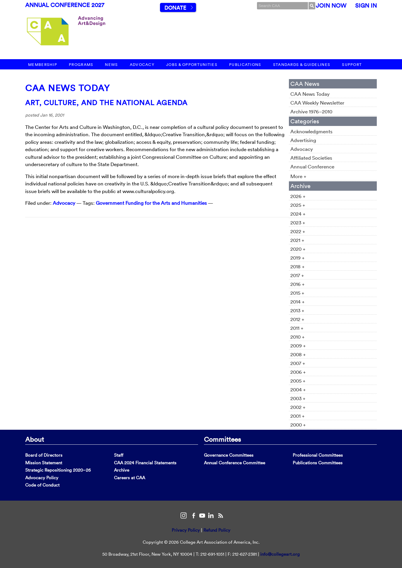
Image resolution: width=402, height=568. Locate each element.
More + (298, 176)
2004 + (298, 389)
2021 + (297, 240)
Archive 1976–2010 (311, 111)
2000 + (298, 425)
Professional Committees (318, 455)
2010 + (297, 337)
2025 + (297, 205)
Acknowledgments (311, 131)
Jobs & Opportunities (191, 64)
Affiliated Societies (311, 158)
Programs (81, 64)
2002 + (298, 407)
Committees (222, 439)
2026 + (298, 196)
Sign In (366, 5)
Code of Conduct (42, 485)
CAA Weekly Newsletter (317, 103)
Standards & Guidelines (302, 64)
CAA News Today (67, 88)
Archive (121, 470)
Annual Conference (312, 166)
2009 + (298, 345)
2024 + (298, 214)
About (34, 439)
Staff (118, 455)
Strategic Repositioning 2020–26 (58, 470)
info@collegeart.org (280, 554)
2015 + (297, 293)
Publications (245, 64)
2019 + (297, 258)
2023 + (297, 222)
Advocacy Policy (41, 477)
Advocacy (142, 64)
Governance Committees (228, 455)
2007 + (297, 363)
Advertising (303, 140)
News (111, 64)
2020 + (298, 249)
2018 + (297, 266)
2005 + (298, 381)
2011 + (297, 328)
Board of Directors (43, 455)
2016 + (297, 284)
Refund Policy (216, 530)
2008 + (298, 354)
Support (352, 64)
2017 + (297, 275)
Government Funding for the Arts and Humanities (151, 203)
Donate (175, 7)
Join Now (331, 5)
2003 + (298, 398)
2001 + (297, 416)
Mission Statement (43, 462)
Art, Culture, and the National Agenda (106, 102)
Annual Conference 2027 (64, 4)
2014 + (297, 302)
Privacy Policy (186, 530)
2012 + (297, 319)
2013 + (297, 310)
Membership (42, 64)
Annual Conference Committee (234, 462)
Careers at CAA (129, 477)
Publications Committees (318, 462)
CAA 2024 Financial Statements (145, 462)
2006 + (298, 372)
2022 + (297, 231)
